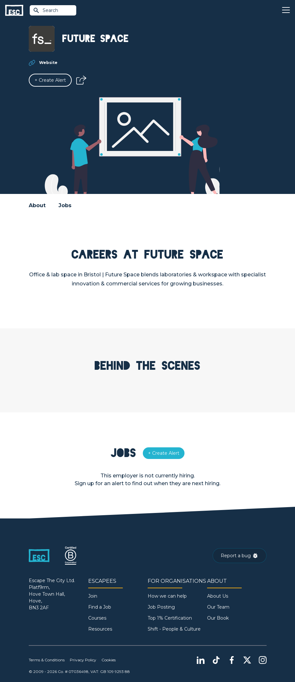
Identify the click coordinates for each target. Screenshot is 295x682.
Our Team (218, 607)
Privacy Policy (83, 659)
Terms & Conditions (47, 659)
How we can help (167, 596)
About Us (217, 596)
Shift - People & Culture (174, 629)
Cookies (108, 659)
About (37, 205)
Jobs (64, 205)
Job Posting (161, 607)
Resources (100, 629)
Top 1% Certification (170, 618)
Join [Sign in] (92, 596)
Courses (97, 618)
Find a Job (99, 607)
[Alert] (50, 80)
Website (48, 62)
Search (45, 10)
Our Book (218, 618)
